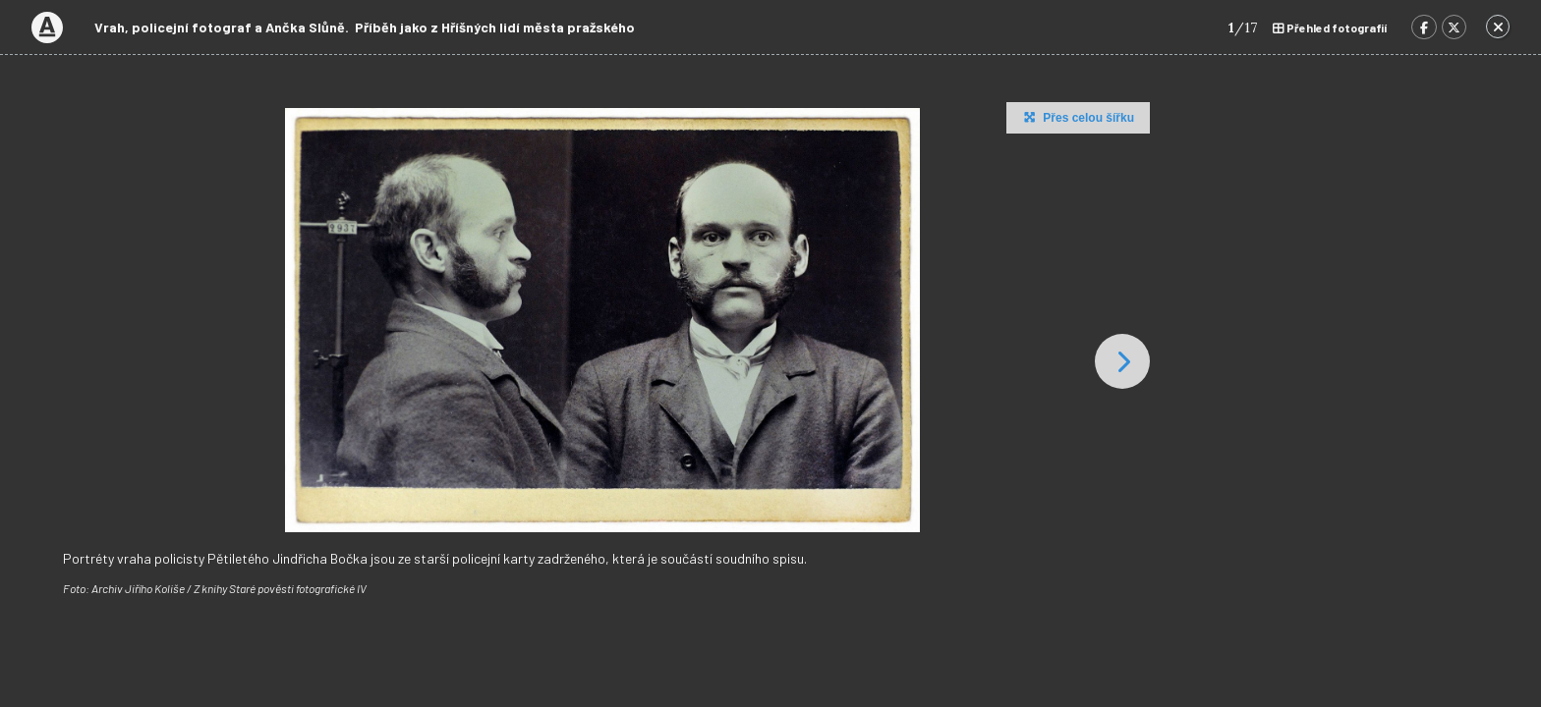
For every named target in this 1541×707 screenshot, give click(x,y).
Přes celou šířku (1076, 117)
